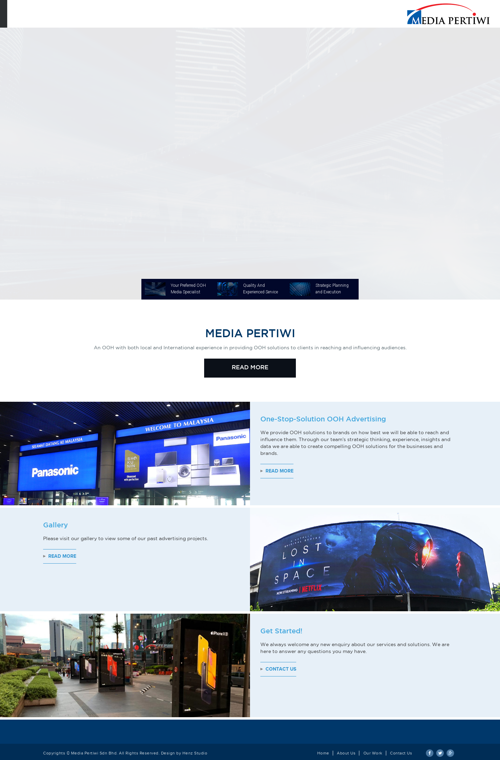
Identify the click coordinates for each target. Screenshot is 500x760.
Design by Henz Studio (184, 753)
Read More (279, 471)
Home (323, 753)
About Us (346, 753)
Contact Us (281, 669)
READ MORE (250, 367)
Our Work (372, 753)
